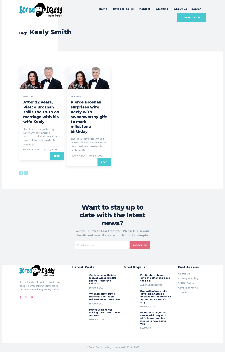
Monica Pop (31, 150)
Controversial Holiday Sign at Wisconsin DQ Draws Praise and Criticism (103, 280)
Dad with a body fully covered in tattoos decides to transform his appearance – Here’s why (156, 297)
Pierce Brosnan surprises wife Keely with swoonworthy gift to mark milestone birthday (89, 117)
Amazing (28, 97)
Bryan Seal (96, 288)
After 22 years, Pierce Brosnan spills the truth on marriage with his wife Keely (41, 112)
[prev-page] (21, 173)
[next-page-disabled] (26, 173)
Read (57, 156)
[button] (198, 9)
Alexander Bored (151, 286)
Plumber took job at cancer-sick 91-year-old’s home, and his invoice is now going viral (153, 319)
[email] (102, 245)
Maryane (145, 329)
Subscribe (139, 245)
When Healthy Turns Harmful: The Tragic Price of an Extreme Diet (104, 297)
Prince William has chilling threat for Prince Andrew (104, 313)
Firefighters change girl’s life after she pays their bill (155, 279)
